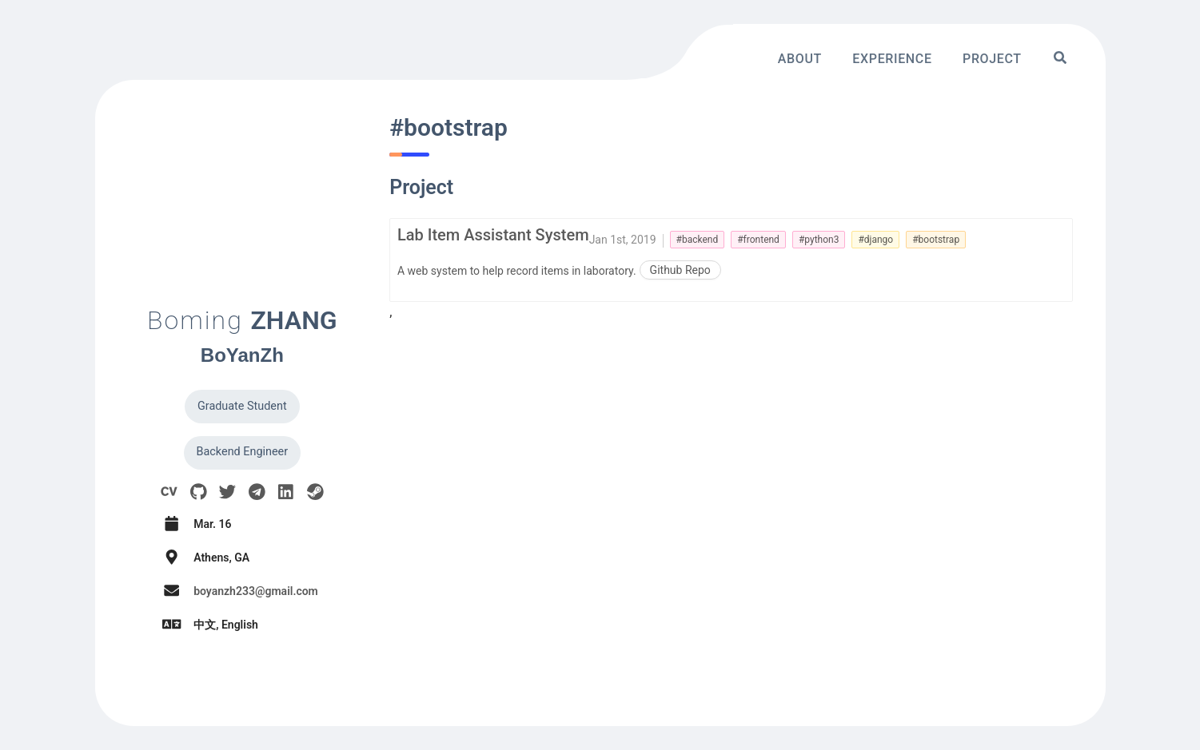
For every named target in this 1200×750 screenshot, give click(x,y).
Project (992, 57)
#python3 (819, 239)
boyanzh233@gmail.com (255, 591)
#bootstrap (935, 239)
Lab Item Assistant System (493, 234)
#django (875, 239)
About (800, 57)
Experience (891, 57)
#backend (697, 239)
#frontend (758, 239)
